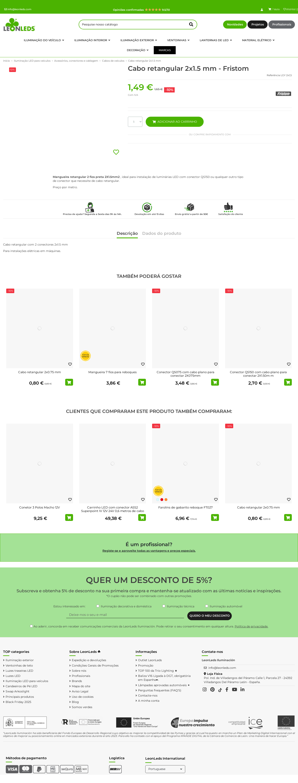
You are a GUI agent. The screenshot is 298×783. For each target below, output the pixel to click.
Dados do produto (161, 233)
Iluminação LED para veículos (27, 681)
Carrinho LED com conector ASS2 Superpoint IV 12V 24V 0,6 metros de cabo (112, 509)
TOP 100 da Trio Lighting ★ (157, 671)
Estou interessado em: (69, 606)
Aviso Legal (80, 691)
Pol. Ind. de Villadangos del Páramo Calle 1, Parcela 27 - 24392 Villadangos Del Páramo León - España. (248, 680)
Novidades (235, 24)
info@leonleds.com (17, 9)
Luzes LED (13, 676)
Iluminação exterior (20, 660)
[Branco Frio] (157, 499)
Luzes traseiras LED (19, 671)
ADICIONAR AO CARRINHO (174, 122)
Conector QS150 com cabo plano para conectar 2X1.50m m (258, 374)
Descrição (127, 233)
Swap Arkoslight (17, 691)
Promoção (145, 665)
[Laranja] (166, 499)
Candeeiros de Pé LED (21, 686)
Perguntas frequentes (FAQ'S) (159, 690)
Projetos (257, 24)
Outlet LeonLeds (150, 660)
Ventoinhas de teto (19, 665)
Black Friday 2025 (18, 702)
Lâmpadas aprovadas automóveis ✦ (164, 685)
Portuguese (165, 769)
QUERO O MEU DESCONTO (210, 616)
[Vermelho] (161, 499)
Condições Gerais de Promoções (95, 665)
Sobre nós (79, 671)
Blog (75, 702)
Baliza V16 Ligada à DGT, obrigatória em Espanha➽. (164, 678)
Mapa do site (81, 686)
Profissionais (281, 24)
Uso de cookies (83, 697)
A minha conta (148, 701)
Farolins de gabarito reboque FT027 (185, 507)
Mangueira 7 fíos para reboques (112, 372)
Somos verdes (82, 707)
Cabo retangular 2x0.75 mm (39, 372)
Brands (77, 681)
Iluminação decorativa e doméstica (126, 606)
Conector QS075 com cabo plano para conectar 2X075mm (185, 374)
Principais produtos (20, 697)
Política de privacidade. (251, 626)
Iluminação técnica (180, 606)
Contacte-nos (147, 695)
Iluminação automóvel (226, 606)
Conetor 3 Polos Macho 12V (39, 507)
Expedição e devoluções (89, 660)
